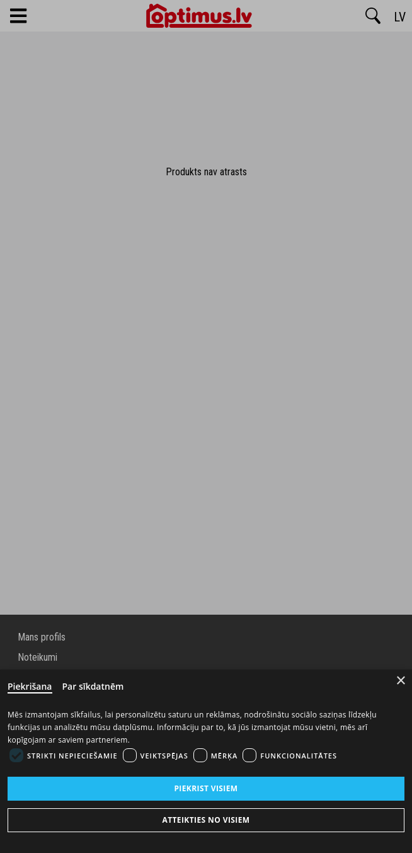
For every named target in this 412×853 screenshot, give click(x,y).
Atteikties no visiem (205, 820)
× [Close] (401, 680)
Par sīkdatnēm (93, 686)
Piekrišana (30, 686)
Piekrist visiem (205, 788)
